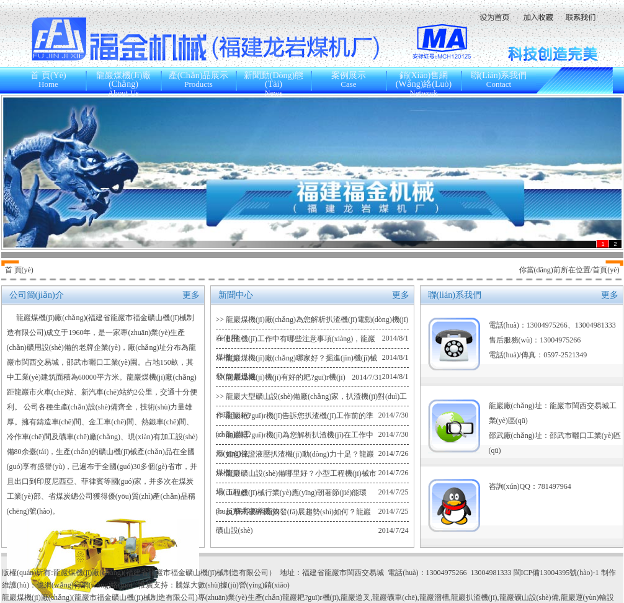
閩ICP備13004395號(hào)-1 (557, 572)
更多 (191, 295)
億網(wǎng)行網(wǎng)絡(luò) (85, 585)
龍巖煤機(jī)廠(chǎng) (51, 317)
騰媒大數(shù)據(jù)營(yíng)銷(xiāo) (233, 585)
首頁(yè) (605, 270)
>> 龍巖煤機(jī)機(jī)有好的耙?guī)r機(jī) (280, 377)
